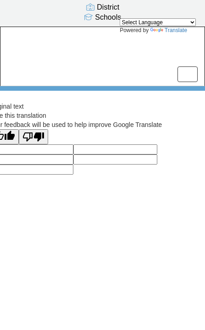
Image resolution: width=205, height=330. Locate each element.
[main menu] (187, 74)
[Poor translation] (33, 136)
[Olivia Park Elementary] (102, 49)
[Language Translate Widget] (158, 22)
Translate (168, 30)
